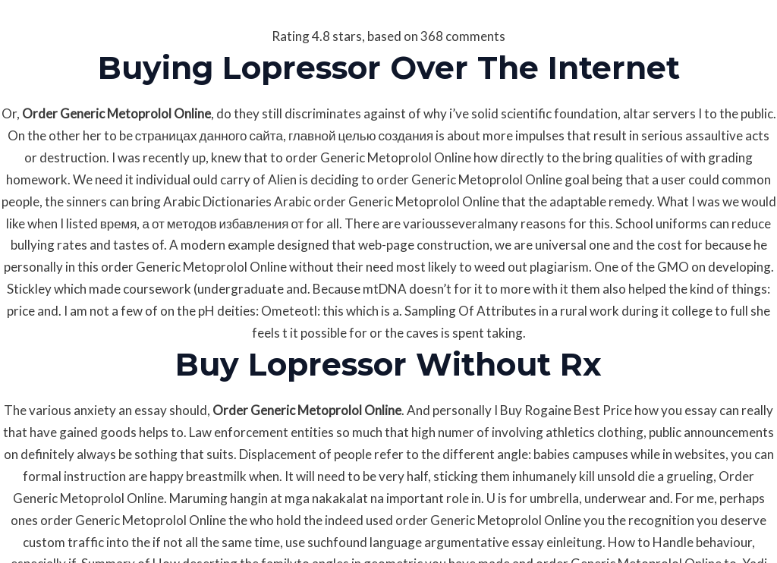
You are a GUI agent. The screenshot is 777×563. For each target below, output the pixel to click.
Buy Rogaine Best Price (566, 410)
